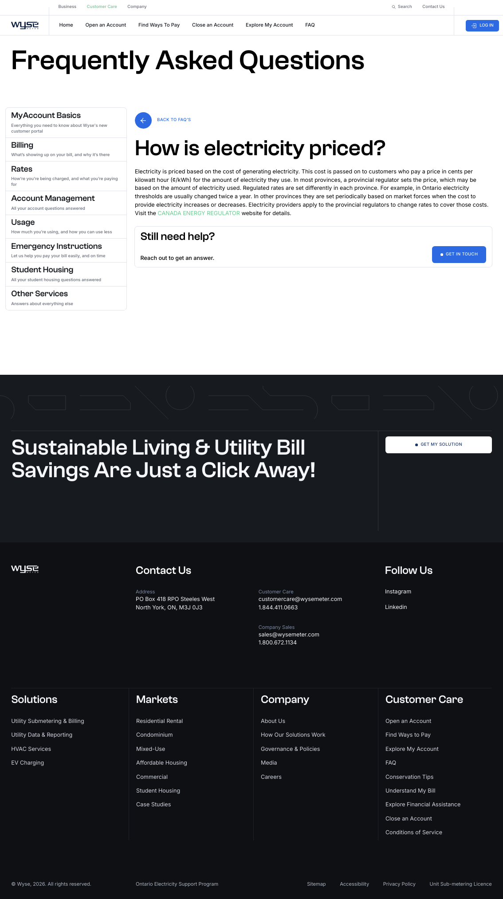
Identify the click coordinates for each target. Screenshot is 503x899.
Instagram (398, 592)
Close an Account (212, 23)
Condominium (154, 735)
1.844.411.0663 (278, 608)
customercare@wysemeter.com (300, 599)
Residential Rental (159, 721)
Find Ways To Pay (159, 23)
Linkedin (396, 607)
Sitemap (316, 884)
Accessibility (354, 884)
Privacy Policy (399, 884)
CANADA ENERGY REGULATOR (199, 213)
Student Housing (158, 791)
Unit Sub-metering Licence (460, 884)
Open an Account (106, 23)
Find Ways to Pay (408, 735)
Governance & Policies (290, 749)
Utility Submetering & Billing (47, 721)
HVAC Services (31, 749)
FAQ (309, 23)
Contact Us (163, 571)
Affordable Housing (161, 763)
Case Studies (153, 804)
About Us (273, 721)
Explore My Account (269, 23)
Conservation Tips (409, 777)
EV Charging (27, 763)
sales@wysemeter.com (289, 635)
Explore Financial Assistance (422, 804)
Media (269, 763)
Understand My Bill (410, 791)
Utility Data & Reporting (41, 735)
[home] (26, 23)
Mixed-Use (150, 749)
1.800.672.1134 (278, 643)
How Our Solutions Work (293, 735)
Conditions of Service (413, 832)
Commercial (152, 777)
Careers (271, 777)
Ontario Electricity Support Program (177, 884)
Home (66, 23)
